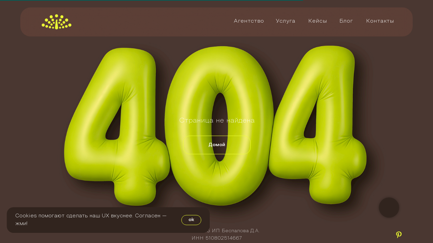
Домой (216, 145)
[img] (56, 21)
